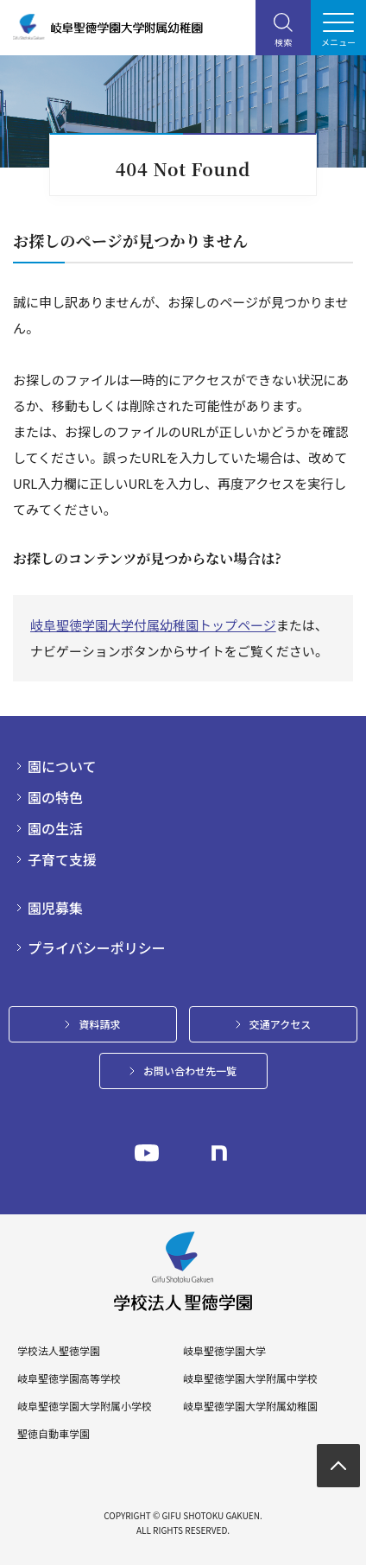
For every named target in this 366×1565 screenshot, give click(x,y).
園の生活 (55, 828)
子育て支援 (62, 859)
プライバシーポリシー (97, 947)
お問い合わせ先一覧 (190, 1070)
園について (62, 766)
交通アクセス (280, 1024)
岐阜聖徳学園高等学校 (69, 1378)
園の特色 (55, 797)
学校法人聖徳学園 (58, 1351)
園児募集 (55, 908)
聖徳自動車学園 (53, 1434)
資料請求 (99, 1024)
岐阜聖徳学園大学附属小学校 (84, 1406)
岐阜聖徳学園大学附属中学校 (250, 1378)
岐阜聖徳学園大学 (224, 1351)
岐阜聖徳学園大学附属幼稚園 (250, 1406)
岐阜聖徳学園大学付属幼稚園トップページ (153, 625)
